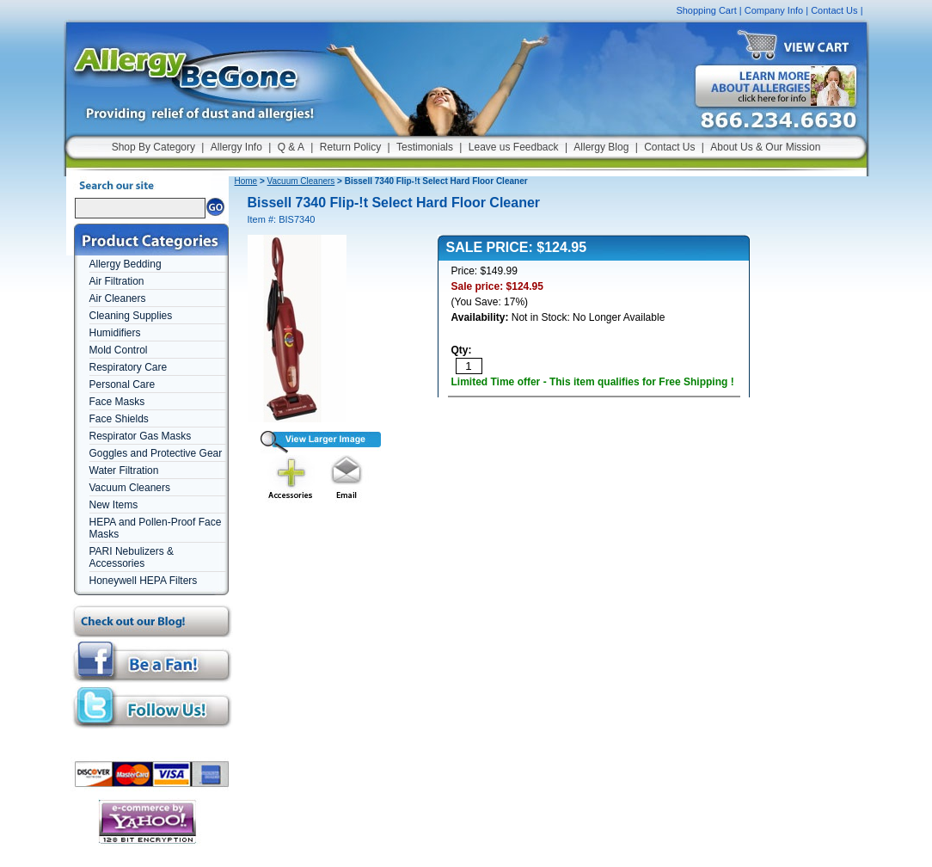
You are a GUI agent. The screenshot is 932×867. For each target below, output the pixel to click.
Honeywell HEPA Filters (143, 581)
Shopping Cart (706, 10)
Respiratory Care (128, 367)
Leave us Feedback (514, 147)
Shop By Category (153, 147)
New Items (113, 505)
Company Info (774, 10)
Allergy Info (236, 147)
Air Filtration (116, 281)
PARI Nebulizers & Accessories (131, 557)
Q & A (291, 147)
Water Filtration (124, 470)
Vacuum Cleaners (130, 488)
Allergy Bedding (125, 264)
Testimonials (424, 147)
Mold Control (118, 350)
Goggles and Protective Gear (156, 453)
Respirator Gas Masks (140, 436)
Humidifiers (115, 333)
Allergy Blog (600, 147)
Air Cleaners (117, 298)
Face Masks (117, 402)
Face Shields (119, 419)
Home (246, 181)
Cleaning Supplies (131, 316)
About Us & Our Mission (765, 147)
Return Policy (350, 147)
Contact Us (834, 10)
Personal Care (122, 384)
